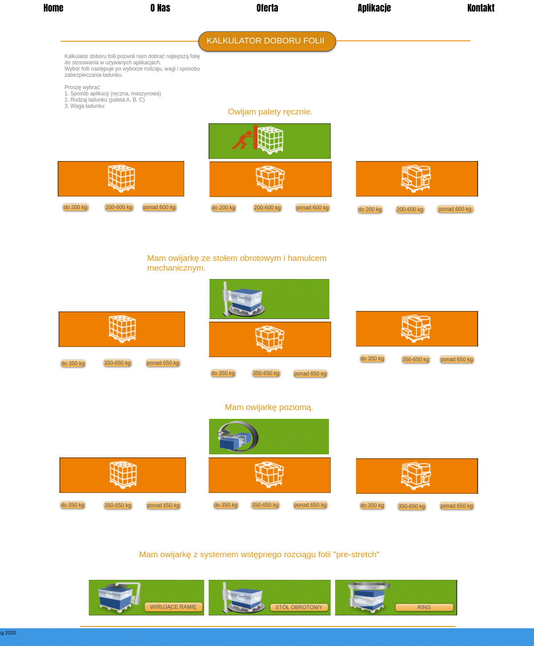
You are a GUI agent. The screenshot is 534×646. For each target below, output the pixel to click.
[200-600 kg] (119, 207)
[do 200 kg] (75, 207)
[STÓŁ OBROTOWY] (299, 607)
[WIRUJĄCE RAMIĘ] (173, 607)
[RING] (424, 607)
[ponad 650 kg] (163, 362)
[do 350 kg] (73, 363)
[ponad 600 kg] (159, 207)
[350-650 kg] (117, 362)
